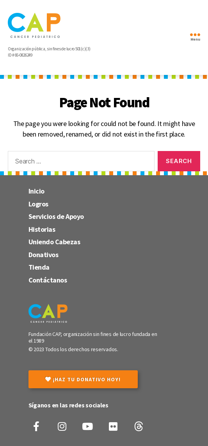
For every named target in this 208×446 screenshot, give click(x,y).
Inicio (36, 191)
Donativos (43, 254)
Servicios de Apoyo (56, 216)
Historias (41, 229)
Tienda (39, 267)
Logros (38, 203)
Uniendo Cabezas (54, 241)
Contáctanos (47, 279)
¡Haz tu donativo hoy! (83, 379)
